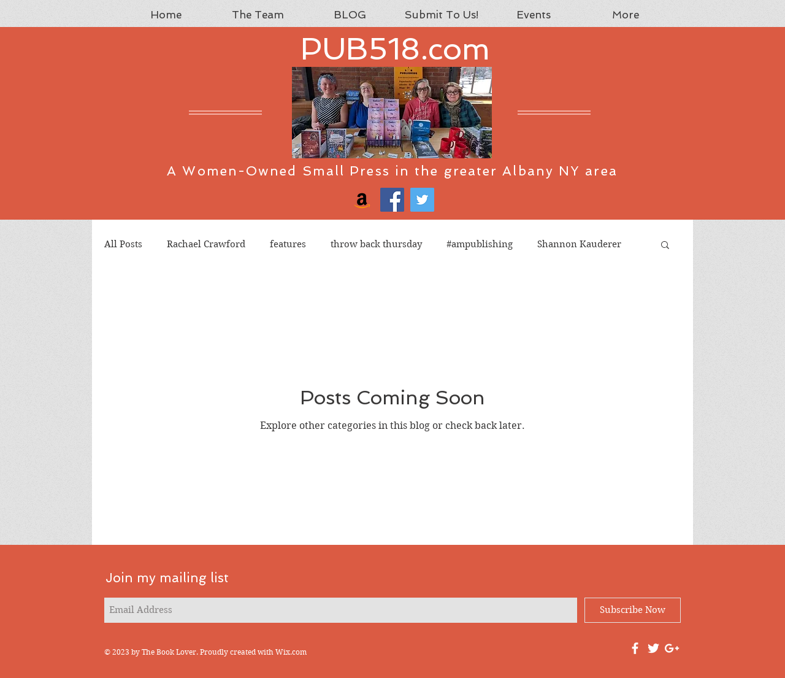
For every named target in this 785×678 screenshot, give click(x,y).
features (288, 244)
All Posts (123, 244)
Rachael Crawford (206, 244)
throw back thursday (376, 244)
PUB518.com (395, 49)
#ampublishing (479, 244)
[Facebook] (392, 200)
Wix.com (291, 652)
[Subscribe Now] (632, 610)
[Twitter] (422, 200)
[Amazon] (362, 200)
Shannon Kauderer (579, 244)
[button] (665, 245)
